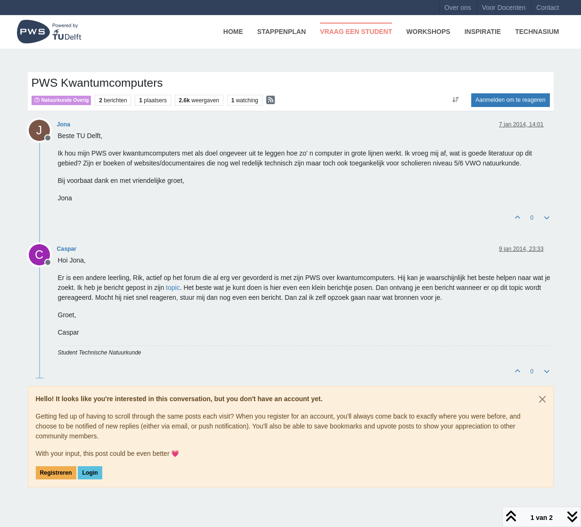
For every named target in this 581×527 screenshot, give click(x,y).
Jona (64, 124)
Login (90, 472)
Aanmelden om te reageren (510, 100)
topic (173, 287)
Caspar (67, 249)
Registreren (56, 472)
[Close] (542, 399)
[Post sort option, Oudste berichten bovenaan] (456, 100)
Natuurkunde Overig (61, 100)
